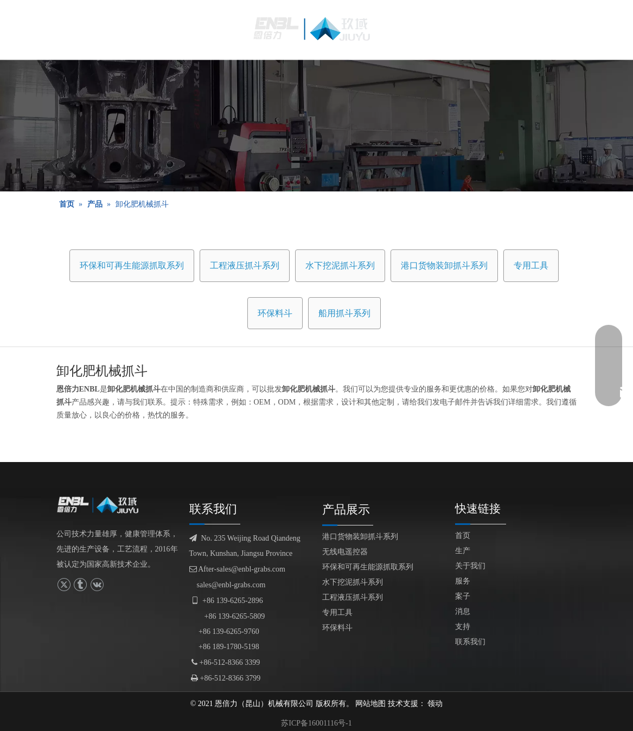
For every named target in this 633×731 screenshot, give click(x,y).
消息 (462, 611)
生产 (462, 551)
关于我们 (470, 566)
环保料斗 (275, 313)
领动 (435, 704)
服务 (462, 581)
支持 (462, 627)
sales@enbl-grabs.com (231, 585)
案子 (462, 596)
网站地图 (370, 704)
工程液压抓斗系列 (244, 265)
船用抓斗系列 (344, 313)
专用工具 (531, 265)
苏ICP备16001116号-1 (316, 723)
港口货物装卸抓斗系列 (444, 265)
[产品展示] (316, 125)
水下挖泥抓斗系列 (340, 265)
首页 (462, 535)
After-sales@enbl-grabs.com (237, 569)
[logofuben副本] (101, 504)
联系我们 (470, 642)
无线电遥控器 (345, 552)
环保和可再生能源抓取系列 (132, 265)
